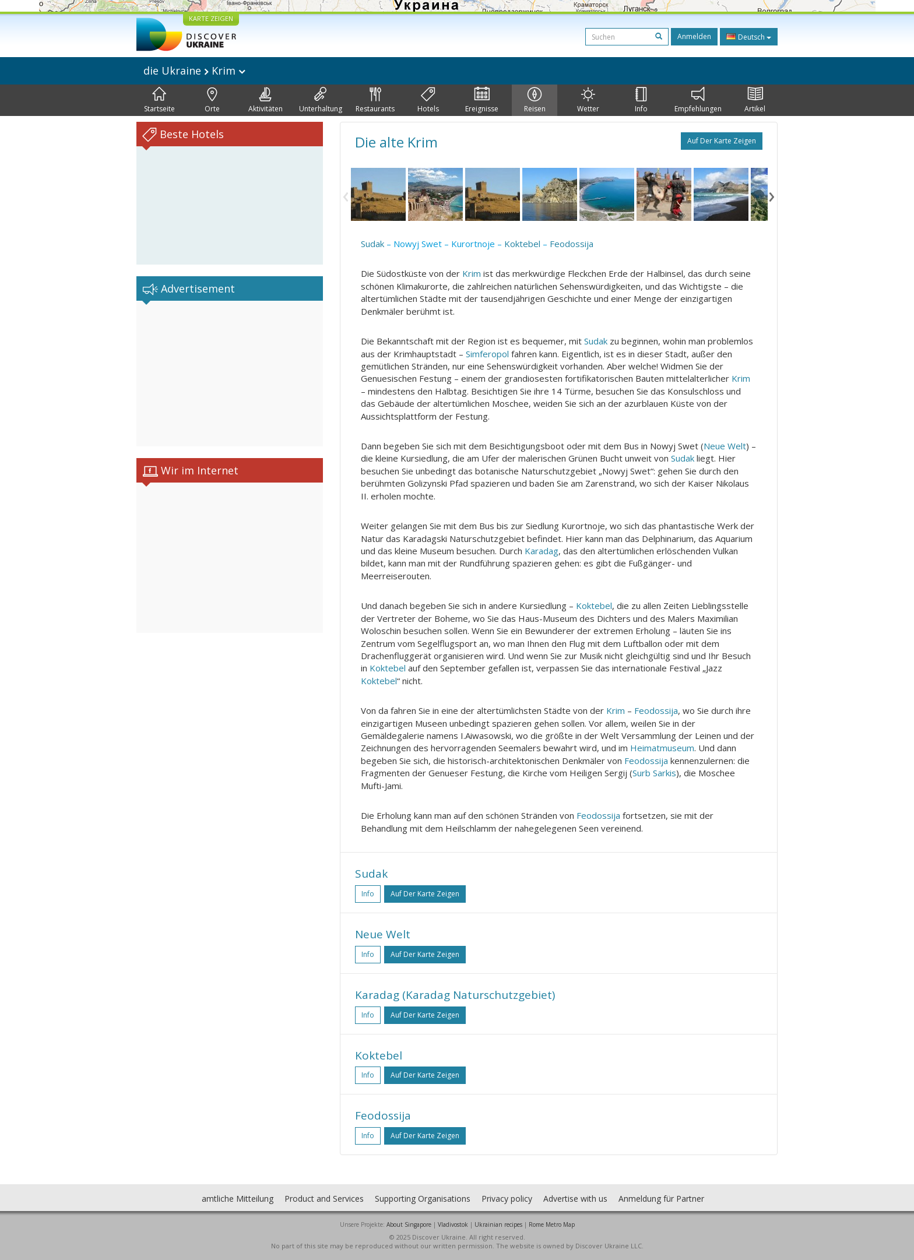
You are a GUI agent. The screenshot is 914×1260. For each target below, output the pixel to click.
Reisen (535, 100)
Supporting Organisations (422, 1198)
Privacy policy (506, 1198)
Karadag (541, 551)
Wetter (588, 100)
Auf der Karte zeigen (721, 141)
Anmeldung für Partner (661, 1198)
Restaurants (375, 100)
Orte (212, 100)
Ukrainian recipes (498, 1224)
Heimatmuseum (662, 748)
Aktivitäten (265, 100)
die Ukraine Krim (194, 71)
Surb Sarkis (654, 773)
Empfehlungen (698, 100)
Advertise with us (575, 1198)
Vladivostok (453, 1224)
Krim (471, 273)
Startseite (159, 100)
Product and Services (324, 1198)
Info (641, 100)
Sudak (372, 243)
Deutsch (748, 36)
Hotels (428, 100)
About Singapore (408, 1224)
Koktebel (522, 243)
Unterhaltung (320, 100)
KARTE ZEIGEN (211, 18)
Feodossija (571, 243)
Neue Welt (725, 446)
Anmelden (694, 36)
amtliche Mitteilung (237, 1198)
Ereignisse (481, 100)
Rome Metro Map (552, 1224)
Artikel (754, 100)
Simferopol (487, 354)
